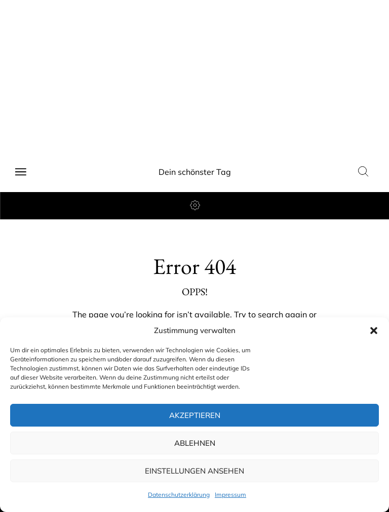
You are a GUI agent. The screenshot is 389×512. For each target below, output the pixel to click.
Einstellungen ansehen (194, 471)
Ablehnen (194, 443)
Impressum (230, 494)
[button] (374, 330)
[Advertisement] (194, 76)
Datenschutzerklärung (179, 494)
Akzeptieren (194, 415)
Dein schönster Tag (195, 172)
